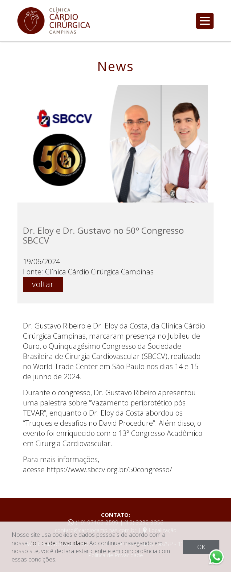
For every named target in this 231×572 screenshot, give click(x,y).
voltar (43, 283)
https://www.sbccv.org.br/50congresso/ (109, 469)
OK (201, 547)
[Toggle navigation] (205, 21)
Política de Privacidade (58, 543)
